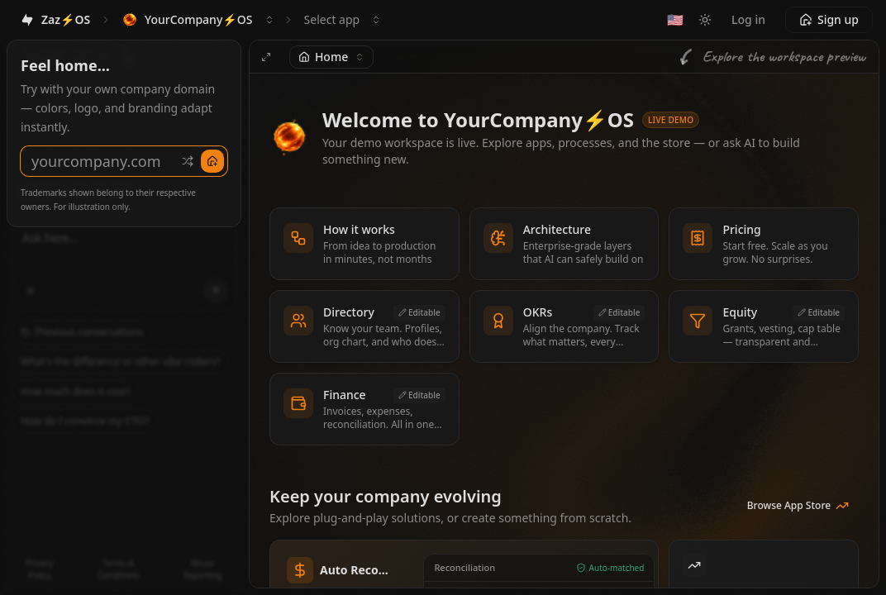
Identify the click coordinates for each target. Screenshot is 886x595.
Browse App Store (798, 505)
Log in (748, 19)
